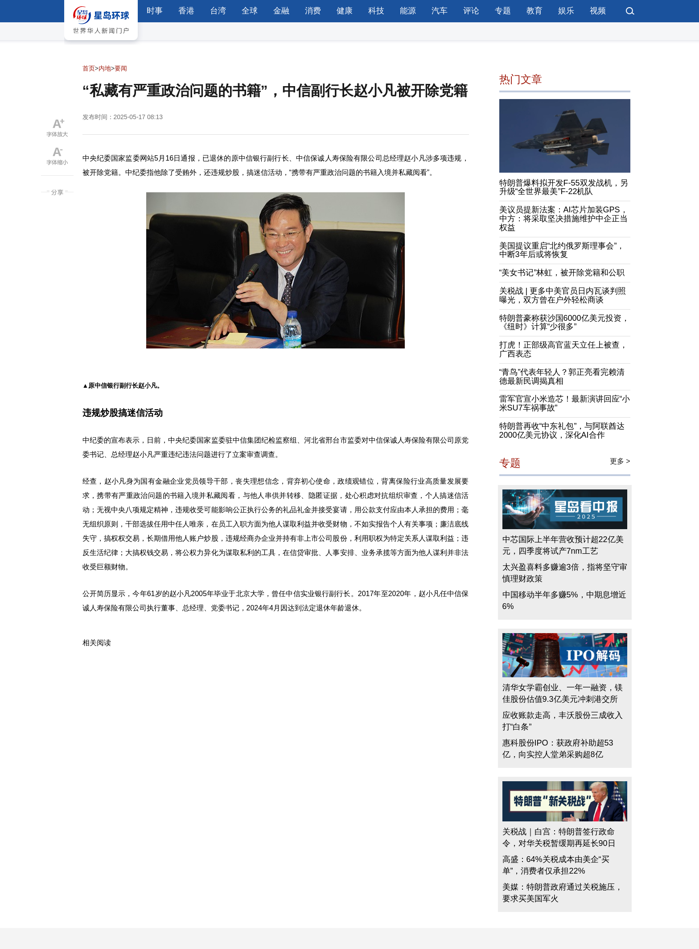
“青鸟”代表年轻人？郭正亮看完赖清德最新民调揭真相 (562, 376)
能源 (408, 10)
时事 (155, 10)
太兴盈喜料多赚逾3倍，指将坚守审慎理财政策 (564, 573)
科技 (376, 10)
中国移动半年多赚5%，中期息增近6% (564, 600)
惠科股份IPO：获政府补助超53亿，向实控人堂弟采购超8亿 (557, 748)
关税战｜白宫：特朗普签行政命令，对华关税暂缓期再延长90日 (559, 837)
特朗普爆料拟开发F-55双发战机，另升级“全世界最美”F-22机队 (563, 187)
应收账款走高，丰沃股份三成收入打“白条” (562, 721)
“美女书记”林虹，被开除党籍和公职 (562, 272)
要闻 (121, 68)
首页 (88, 68)
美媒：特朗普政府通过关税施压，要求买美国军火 (562, 893)
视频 (598, 10)
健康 (345, 10)
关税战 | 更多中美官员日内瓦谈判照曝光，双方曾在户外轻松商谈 (562, 295)
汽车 (440, 10)
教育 (534, 10)
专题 (503, 10)
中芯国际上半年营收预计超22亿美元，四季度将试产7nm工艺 (563, 545)
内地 (105, 68)
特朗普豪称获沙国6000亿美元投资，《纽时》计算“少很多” (564, 323)
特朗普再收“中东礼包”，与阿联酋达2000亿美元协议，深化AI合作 (562, 430)
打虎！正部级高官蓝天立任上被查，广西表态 (563, 349)
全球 (250, 10)
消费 (313, 10)
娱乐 (566, 10)
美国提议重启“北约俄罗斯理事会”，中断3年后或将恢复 (562, 250)
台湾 (218, 10)
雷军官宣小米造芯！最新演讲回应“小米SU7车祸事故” (564, 403)
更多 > (620, 461)
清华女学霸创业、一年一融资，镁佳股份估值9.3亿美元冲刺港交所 (562, 693)
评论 (471, 10)
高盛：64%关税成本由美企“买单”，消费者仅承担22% (555, 865)
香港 (186, 10)
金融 (281, 10)
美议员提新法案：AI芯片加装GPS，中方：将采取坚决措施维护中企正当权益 (563, 218)
